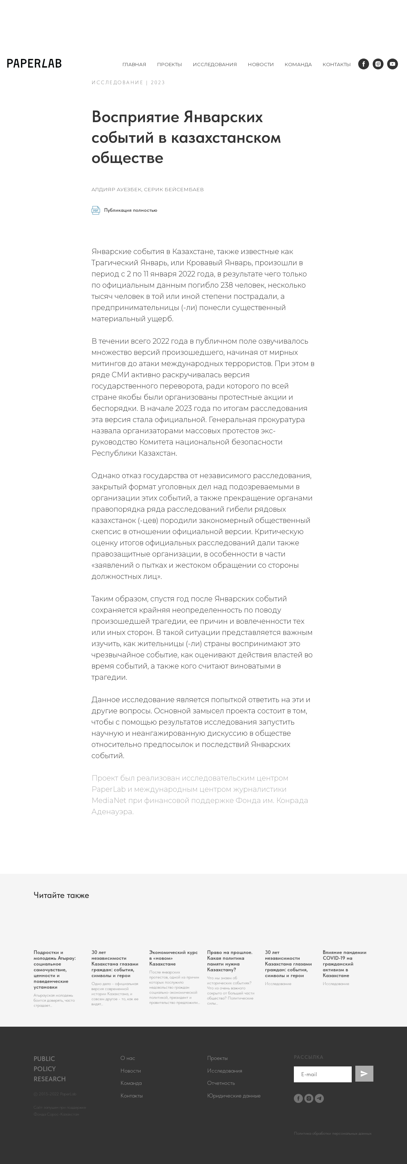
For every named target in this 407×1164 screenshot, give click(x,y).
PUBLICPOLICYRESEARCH (50, 1069)
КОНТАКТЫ (337, 64)
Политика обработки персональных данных (333, 1133)
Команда (131, 1082)
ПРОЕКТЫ (169, 64)
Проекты (217, 1058)
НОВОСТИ (261, 64)
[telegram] (319, 1098)
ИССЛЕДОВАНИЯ (215, 64)
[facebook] (363, 64)
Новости (130, 1070)
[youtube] (392, 64)
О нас (127, 1058)
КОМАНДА (298, 64)
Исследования (224, 1070)
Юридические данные (234, 1095)
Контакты (131, 1095)
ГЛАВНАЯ (134, 64)
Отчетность (221, 1082)
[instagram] (378, 64)
